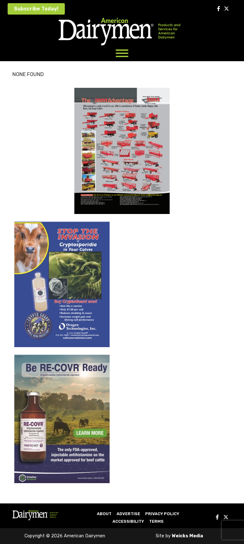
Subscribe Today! (36, 9)
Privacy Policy (162, 513)
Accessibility (128, 521)
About (104, 513)
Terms (156, 521)
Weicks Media (187, 536)
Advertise (128, 513)
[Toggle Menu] (122, 53)
